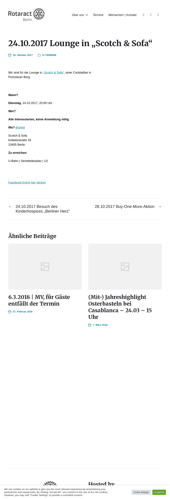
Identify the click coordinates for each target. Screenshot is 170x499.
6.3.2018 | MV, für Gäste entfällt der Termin (39, 300)
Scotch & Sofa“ (54, 72)
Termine (98, 14)
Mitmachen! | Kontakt (122, 14)
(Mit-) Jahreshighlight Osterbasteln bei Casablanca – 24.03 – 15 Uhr (120, 307)
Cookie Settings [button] (141, 492)
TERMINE (51, 55)
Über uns (78, 14)
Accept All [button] (159, 492)
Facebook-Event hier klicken (27, 182)
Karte (20, 127)
